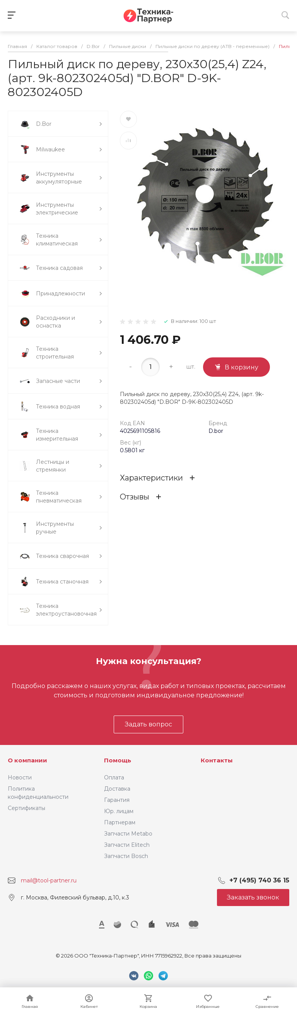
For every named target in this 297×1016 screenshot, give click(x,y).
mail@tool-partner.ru (49, 880)
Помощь (117, 760)
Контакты (217, 760)
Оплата (114, 777)
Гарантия (117, 799)
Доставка (117, 788)
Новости (20, 777)
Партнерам (119, 822)
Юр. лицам (118, 811)
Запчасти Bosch (126, 856)
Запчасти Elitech (127, 844)
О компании (27, 760)
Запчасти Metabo (128, 833)
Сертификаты (26, 808)
